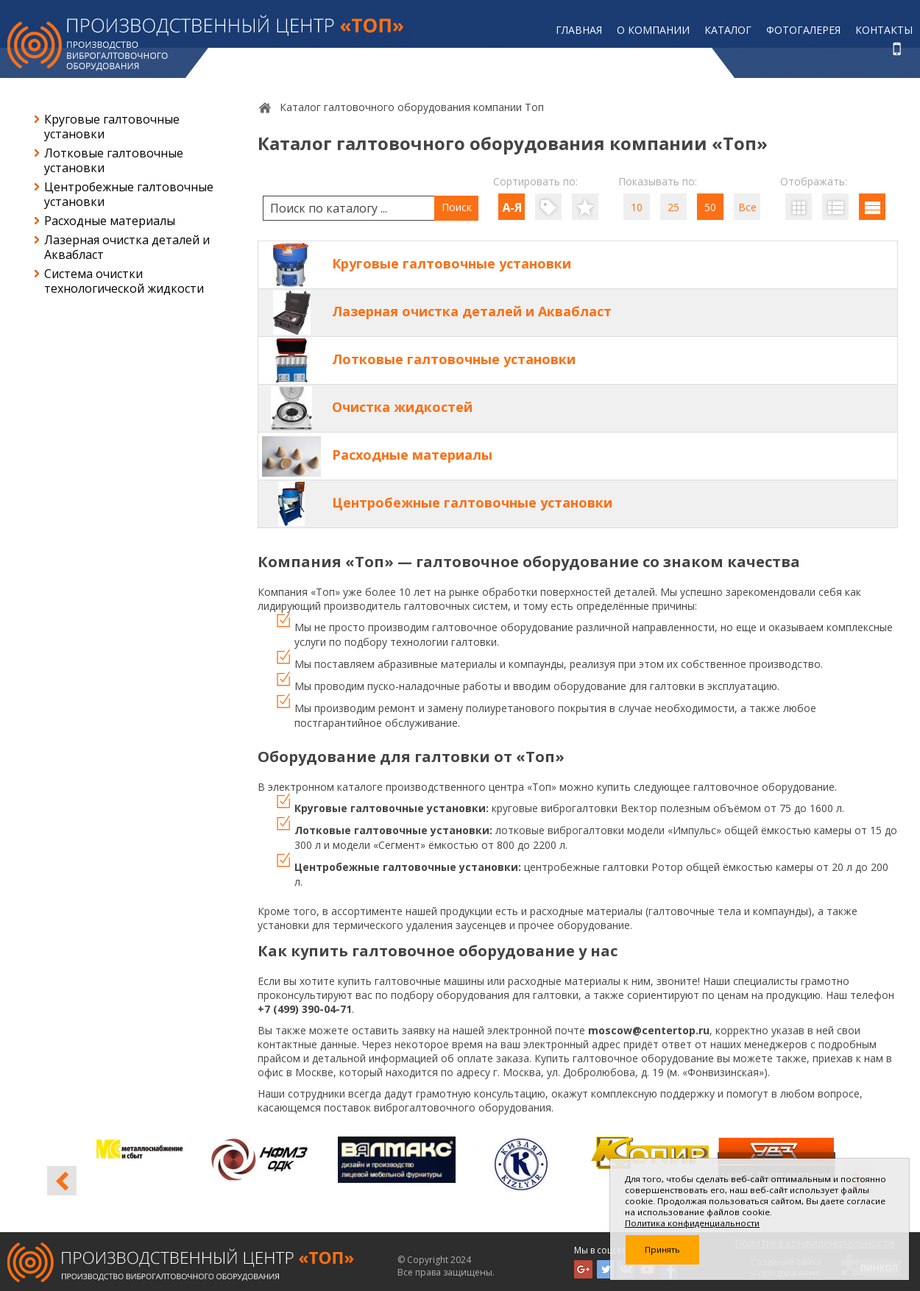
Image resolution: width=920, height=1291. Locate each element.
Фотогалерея (803, 30)
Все (747, 207)
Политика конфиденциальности (692, 1222)
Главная (579, 30)
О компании (653, 30)
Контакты (884, 30)
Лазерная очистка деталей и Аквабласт (127, 247)
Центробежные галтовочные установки (128, 194)
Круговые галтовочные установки (112, 126)
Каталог (727, 30)
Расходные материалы (109, 220)
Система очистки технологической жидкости (124, 281)
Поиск (457, 207)
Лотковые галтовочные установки (113, 160)
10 (637, 207)
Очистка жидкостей (402, 407)
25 (673, 207)
